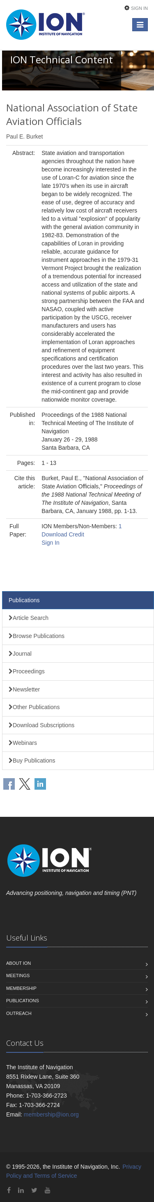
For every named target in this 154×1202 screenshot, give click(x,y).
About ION (18, 963)
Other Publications (34, 707)
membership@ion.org (51, 1114)
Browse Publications (36, 636)
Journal (20, 653)
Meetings (18, 975)
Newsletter (24, 689)
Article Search (28, 618)
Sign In (139, 8)
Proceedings (27, 671)
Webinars (23, 743)
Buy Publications (32, 760)
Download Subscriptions (41, 725)
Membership (21, 988)
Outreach (19, 1013)
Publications (24, 600)
